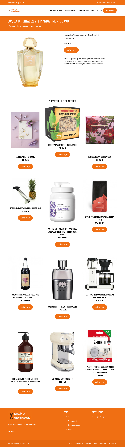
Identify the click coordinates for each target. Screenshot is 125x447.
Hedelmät (95, 35)
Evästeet (88, 443)
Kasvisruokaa (56, 10)
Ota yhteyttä (78, 443)
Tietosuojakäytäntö (99, 443)
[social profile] (23, 3)
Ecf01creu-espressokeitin (62, 379)
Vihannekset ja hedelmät (82, 35)
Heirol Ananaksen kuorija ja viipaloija (25, 208)
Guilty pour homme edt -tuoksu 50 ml (62, 306)
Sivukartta (112, 443)
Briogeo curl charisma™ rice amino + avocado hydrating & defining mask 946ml (62, 232)
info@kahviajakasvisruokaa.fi (106, 3)
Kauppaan (110, 10)
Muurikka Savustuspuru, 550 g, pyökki (63, 145)
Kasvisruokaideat (86, 10)
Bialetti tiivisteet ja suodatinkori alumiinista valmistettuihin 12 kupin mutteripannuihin (99, 369)
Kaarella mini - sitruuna (25, 157)
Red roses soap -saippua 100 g (99, 157)
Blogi (99, 10)
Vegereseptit (70, 10)
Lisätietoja (71, 50)
